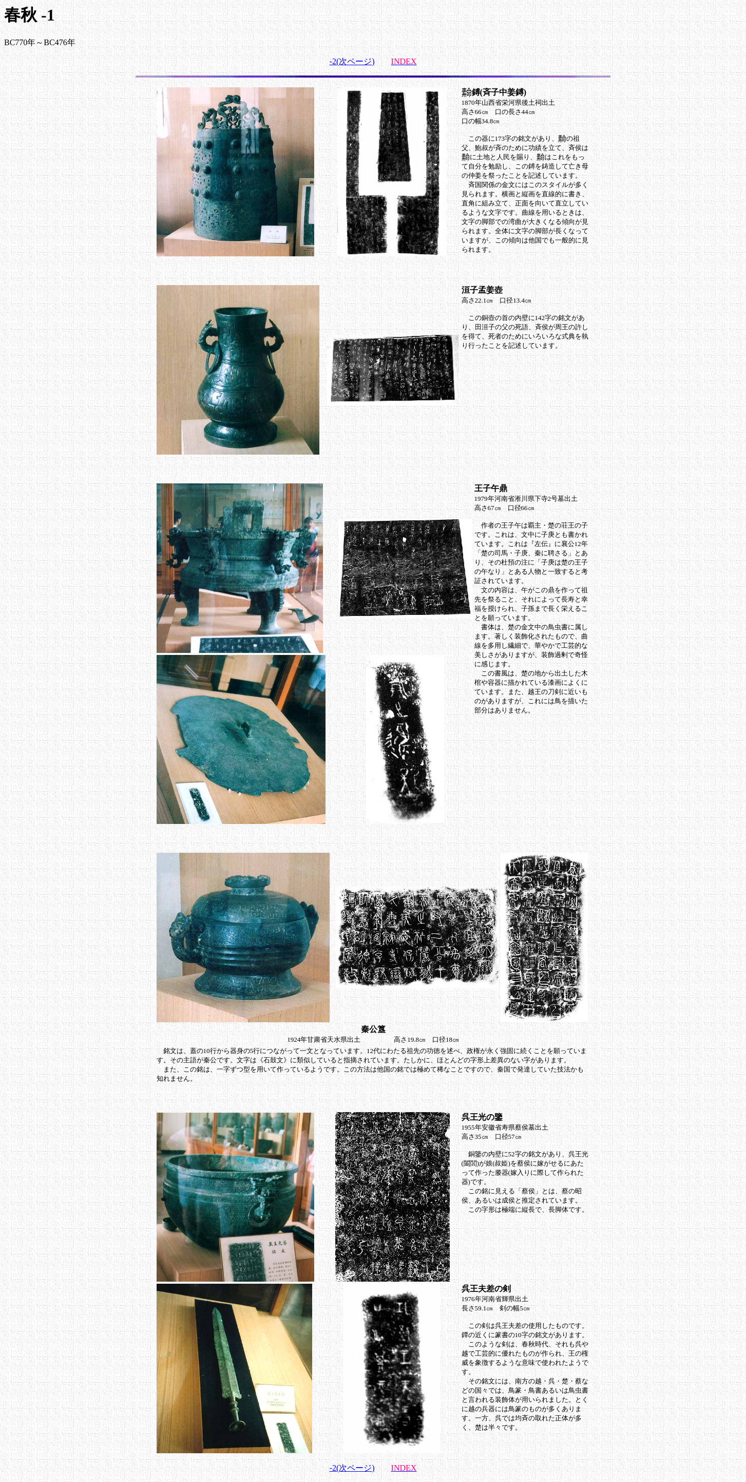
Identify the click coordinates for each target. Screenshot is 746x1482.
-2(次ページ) (352, 61)
